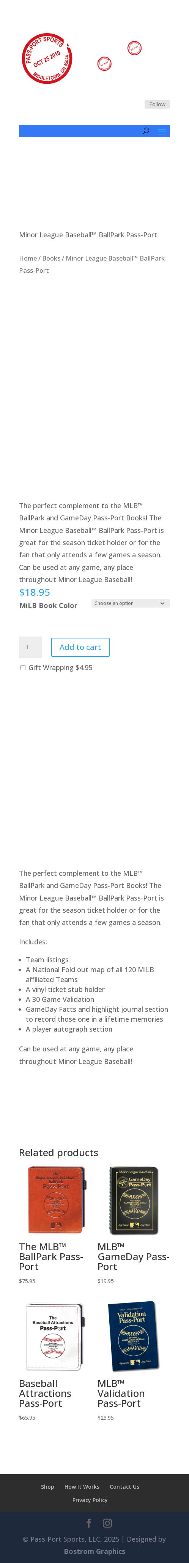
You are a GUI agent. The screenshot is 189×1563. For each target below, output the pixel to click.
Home (28, 258)
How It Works (82, 1486)
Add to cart (80, 647)
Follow (157, 104)
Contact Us (124, 1486)
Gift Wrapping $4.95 (56, 667)
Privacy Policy (90, 1500)
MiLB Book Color (48, 605)
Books (51, 258)
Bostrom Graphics (94, 1551)
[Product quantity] (30, 647)
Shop (47, 1486)
